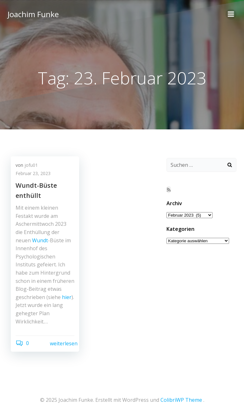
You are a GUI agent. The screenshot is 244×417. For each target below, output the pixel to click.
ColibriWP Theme (181, 399)
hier (66, 297)
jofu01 (31, 165)
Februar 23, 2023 (33, 173)
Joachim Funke (33, 14)
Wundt (40, 240)
